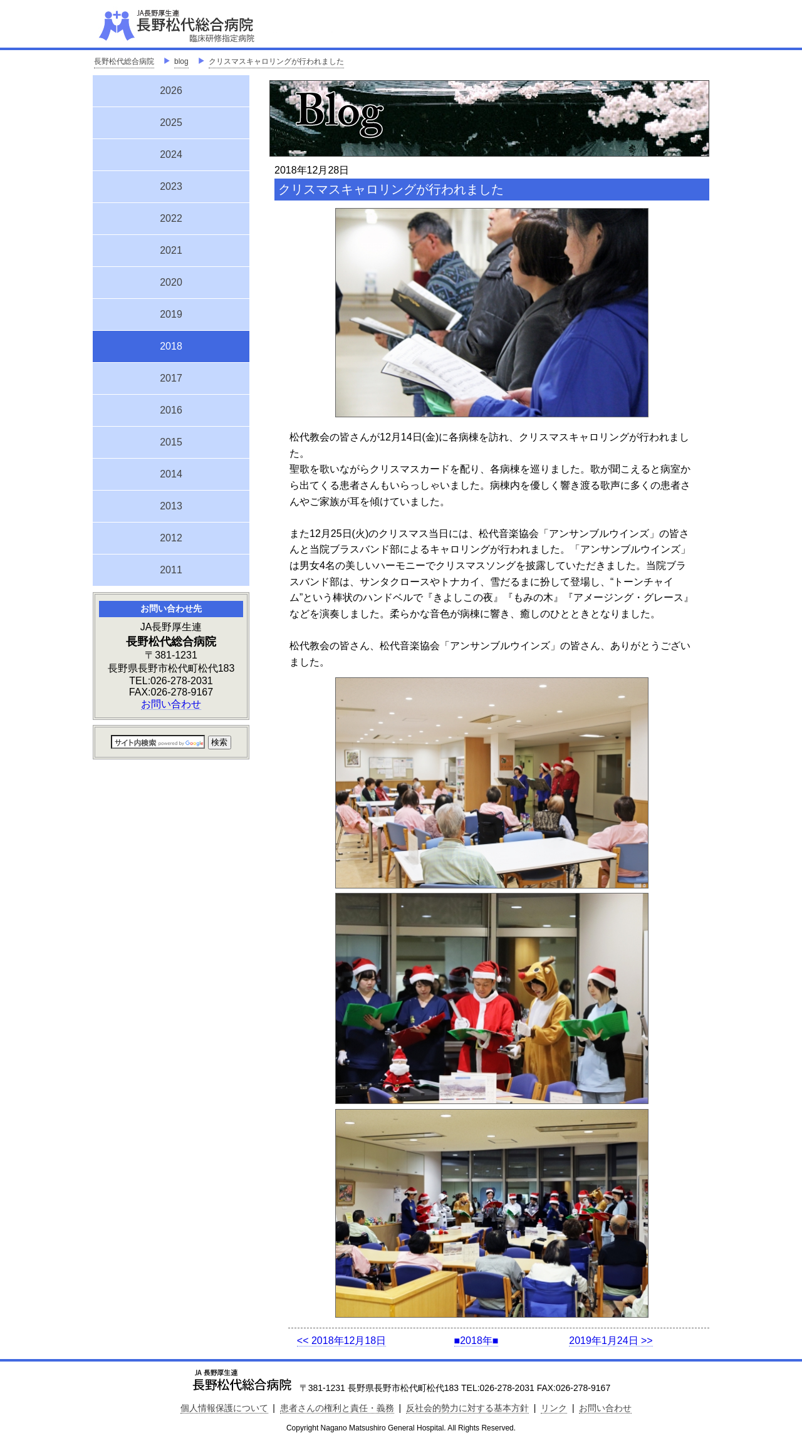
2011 (171, 570)
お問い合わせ (171, 704)
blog (181, 61)
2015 (171, 442)
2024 (171, 154)
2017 (171, 378)
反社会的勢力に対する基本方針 (467, 1408)
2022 (171, 218)
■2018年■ (476, 1340)
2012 (171, 538)
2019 (171, 314)
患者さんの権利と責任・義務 (337, 1408)
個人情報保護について (224, 1408)
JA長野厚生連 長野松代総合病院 (215, 25)
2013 (171, 506)
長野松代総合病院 (124, 61)
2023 (171, 186)
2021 (171, 250)
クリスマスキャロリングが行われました (276, 61)
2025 (171, 122)
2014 (171, 474)
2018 (171, 344)
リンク (554, 1408)
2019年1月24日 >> (610, 1340)
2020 (171, 282)
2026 (171, 90)
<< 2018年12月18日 (341, 1340)
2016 (171, 410)
